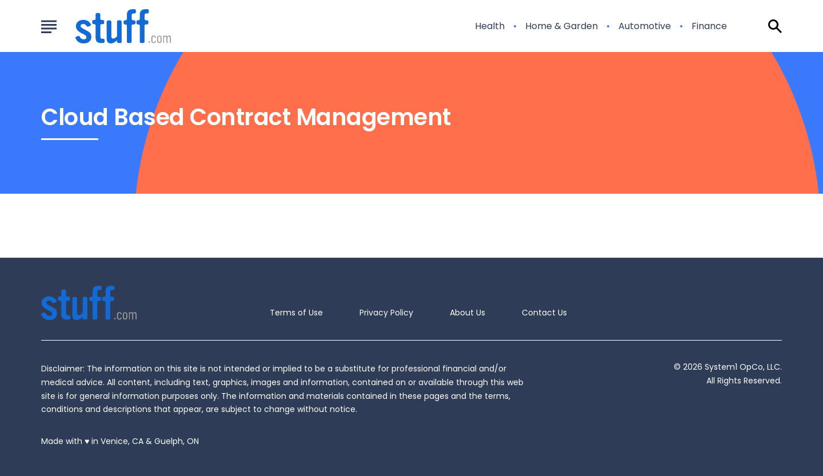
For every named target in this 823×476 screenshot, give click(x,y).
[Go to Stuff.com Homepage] (109, 26)
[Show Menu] (49, 25)
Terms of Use (296, 312)
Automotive (644, 26)
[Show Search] (775, 26)
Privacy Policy (386, 312)
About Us (467, 312)
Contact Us (544, 312)
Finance (709, 26)
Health (490, 26)
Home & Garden (561, 26)
